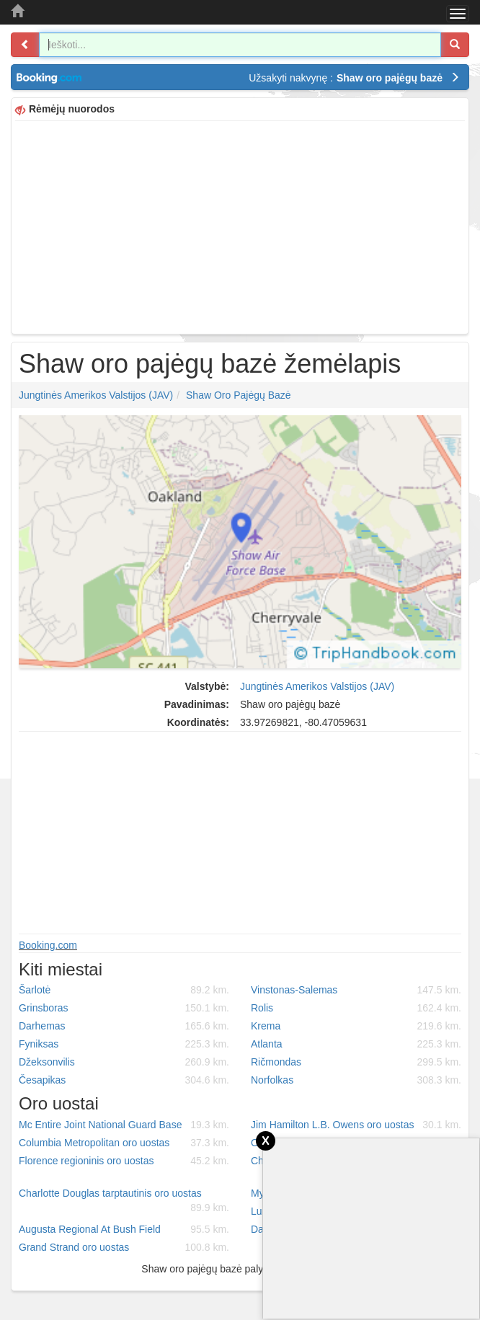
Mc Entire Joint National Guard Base (124, 1124)
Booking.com (48, 945)
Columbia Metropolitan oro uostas (124, 1142)
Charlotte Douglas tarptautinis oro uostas (124, 1201)
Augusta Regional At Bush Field (124, 1229)
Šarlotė (124, 990)
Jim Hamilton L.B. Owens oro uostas (356, 1124)
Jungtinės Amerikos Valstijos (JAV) (96, 395)
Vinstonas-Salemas (356, 990)
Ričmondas (356, 1062)
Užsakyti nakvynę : (354, 78)
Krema (356, 1026)
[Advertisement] (240, 226)
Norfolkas (356, 1080)
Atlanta (356, 1044)
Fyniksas (124, 1044)
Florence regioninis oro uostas (124, 1160)
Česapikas (124, 1080)
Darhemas (124, 1026)
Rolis (356, 1008)
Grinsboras (124, 1008)
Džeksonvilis (124, 1062)
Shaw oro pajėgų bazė (238, 395)
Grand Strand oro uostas (124, 1247)
